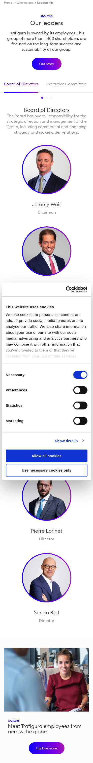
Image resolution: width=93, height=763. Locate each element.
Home (8, 2)
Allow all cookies (46, 456)
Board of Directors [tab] (21, 83)
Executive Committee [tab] (66, 83)
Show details (66, 441)
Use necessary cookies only (46, 470)
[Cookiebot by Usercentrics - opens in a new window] (66, 289)
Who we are (25, 2)
